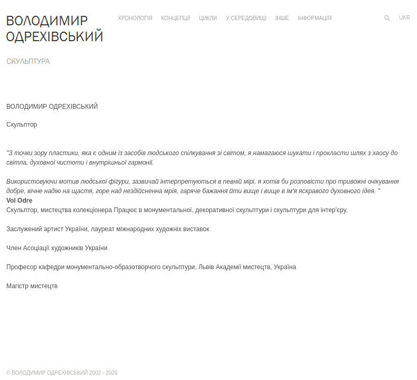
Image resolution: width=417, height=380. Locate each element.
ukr (404, 18)
